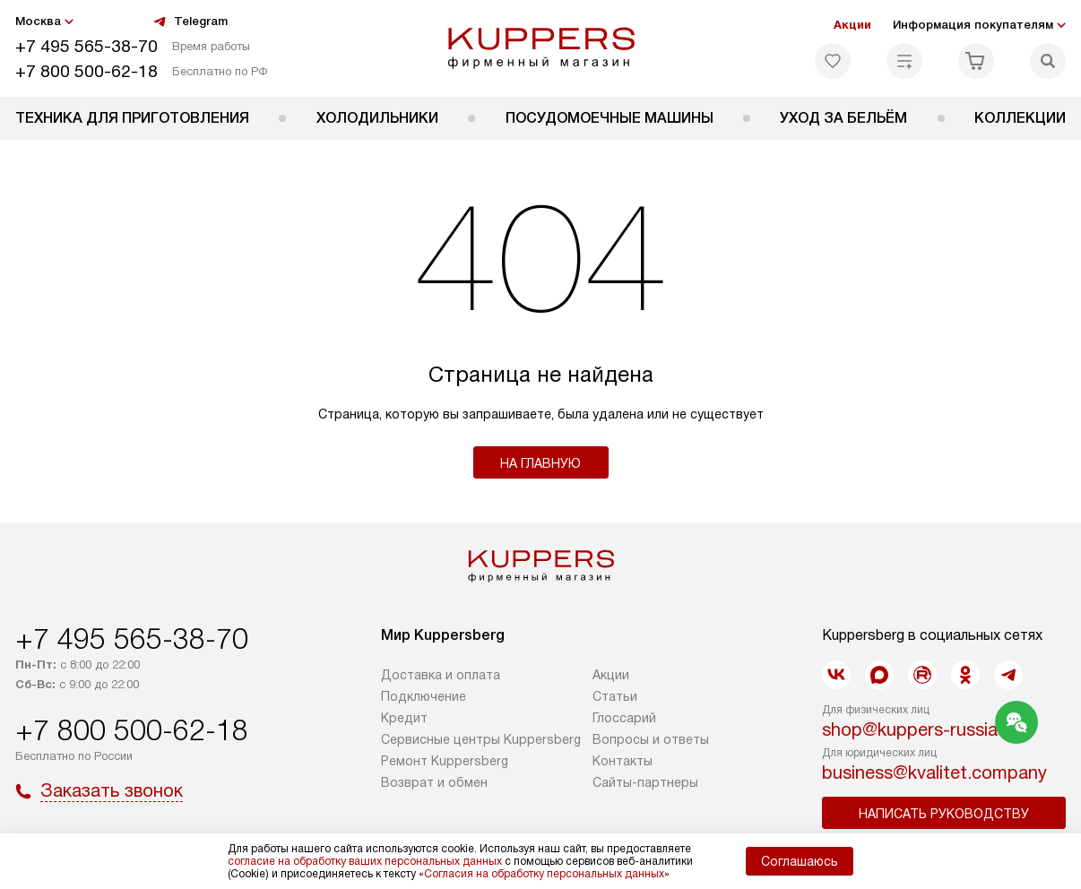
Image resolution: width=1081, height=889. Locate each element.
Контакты (622, 761)
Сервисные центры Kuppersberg (481, 739)
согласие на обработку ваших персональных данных (365, 861)
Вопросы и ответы (650, 739)
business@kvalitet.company (934, 772)
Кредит (404, 718)
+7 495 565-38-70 (86, 46)
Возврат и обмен (434, 782)
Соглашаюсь (799, 861)
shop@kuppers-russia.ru (920, 729)
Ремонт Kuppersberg (444, 761)
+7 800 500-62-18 (86, 71)
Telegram (190, 21)
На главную (540, 463)
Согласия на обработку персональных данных (544, 873)
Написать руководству (944, 814)
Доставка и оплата (440, 675)
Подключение (423, 696)
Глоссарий (624, 718)
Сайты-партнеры (645, 782)
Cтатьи (614, 696)
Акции (852, 24)
